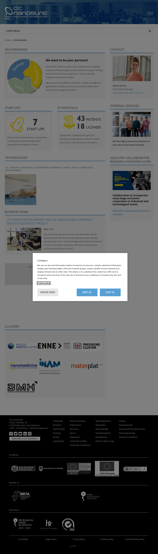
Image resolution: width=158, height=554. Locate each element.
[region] (80, 277)
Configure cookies (47, 292)
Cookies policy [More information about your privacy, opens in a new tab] (43, 283)
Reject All (110, 292)
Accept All (87, 292)
